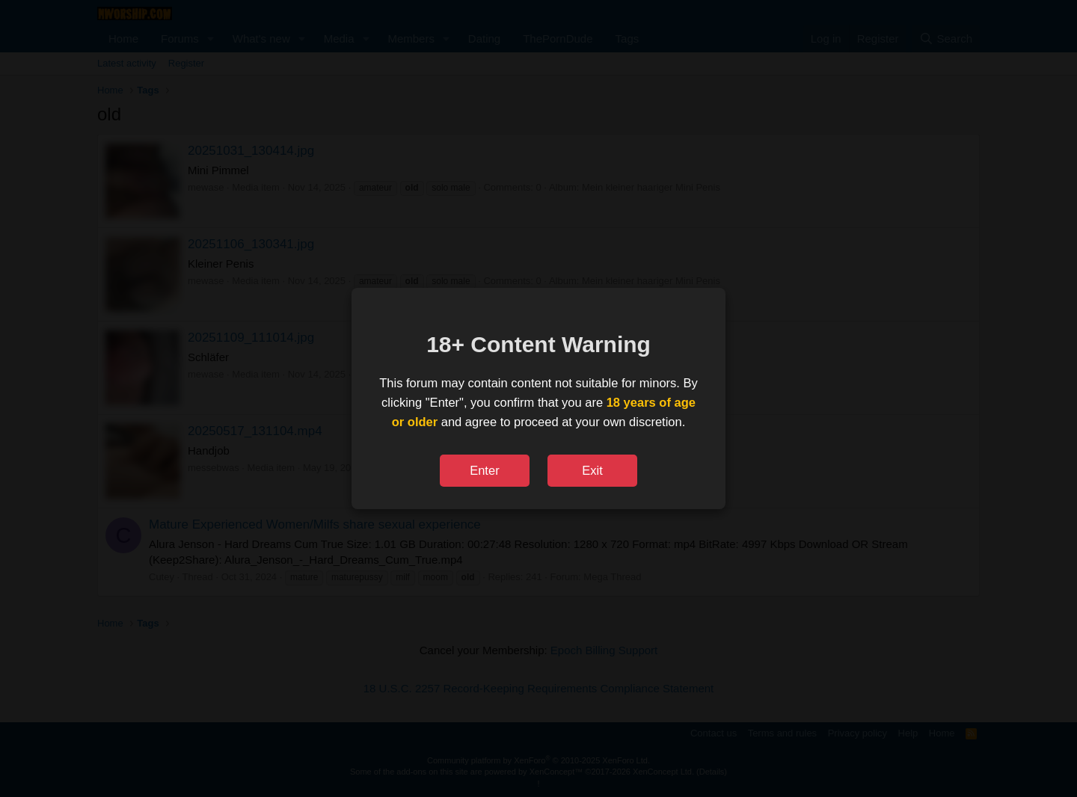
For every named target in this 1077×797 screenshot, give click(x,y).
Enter (484, 470)
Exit (592, 470)
